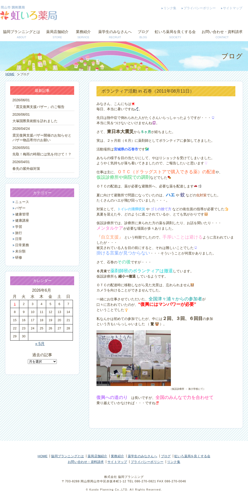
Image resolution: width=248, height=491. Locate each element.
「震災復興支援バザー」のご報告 (38, 107)
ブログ (143, 35)
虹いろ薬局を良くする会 (175, 35)
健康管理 (22, 214)
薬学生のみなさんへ (115, 35)
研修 (18, 257)
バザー (20, 208)
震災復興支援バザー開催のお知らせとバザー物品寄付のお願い (41, 138)
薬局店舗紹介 (57, 35)
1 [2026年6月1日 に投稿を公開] (15, 304)
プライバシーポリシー (200, 8)
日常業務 (22, 245)
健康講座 (22, 220)
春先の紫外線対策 (26, 169)
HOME (9, 74)
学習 (18, 227)
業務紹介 (83, 35)
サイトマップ (232, 8)
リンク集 (169, 8)
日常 (18, 239)
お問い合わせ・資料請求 (222, 35)
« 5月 (40, 344)
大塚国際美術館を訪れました (35, 121)
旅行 (18, 233)
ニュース (22, 202)
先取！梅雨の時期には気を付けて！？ (41, 154)
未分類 (20, 251)
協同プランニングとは (21, 35)
